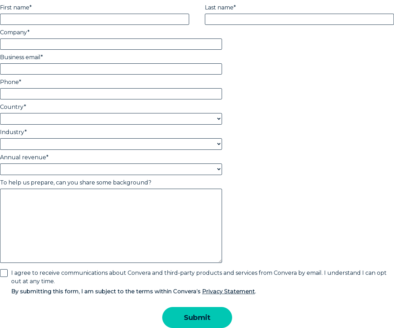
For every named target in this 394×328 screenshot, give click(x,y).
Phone (9, 82)
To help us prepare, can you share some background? (75, 182)
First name (14, 7)
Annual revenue (23, 157)
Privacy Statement (228, 291)
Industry (12, 132)
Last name (219, 7)
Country (12, 107)
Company (13, 32)
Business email (20, 57)
